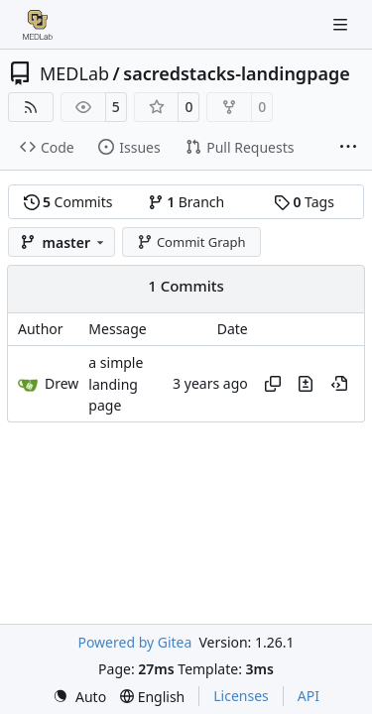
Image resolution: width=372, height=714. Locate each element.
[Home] (37, 25)
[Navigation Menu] (342, 24)
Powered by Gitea (134, 642)
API (308, 695)
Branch (186, 201)
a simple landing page (115, 385)
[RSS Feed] (31, 107)
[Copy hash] (273, 384)
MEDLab (74, 73)
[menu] (79, 696)
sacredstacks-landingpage (236, 73)
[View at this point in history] (339, 384)
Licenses (241, 695)
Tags (304, 201)
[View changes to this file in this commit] (305, 384)
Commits (68, 201)
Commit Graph (191, 242)
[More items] (348, 148)
